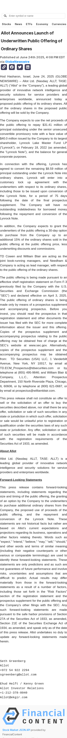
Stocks (6, 24)
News (18, 24)
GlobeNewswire (17, 61)
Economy (42, 24)
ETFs (29, 24)
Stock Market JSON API (16, 729)
